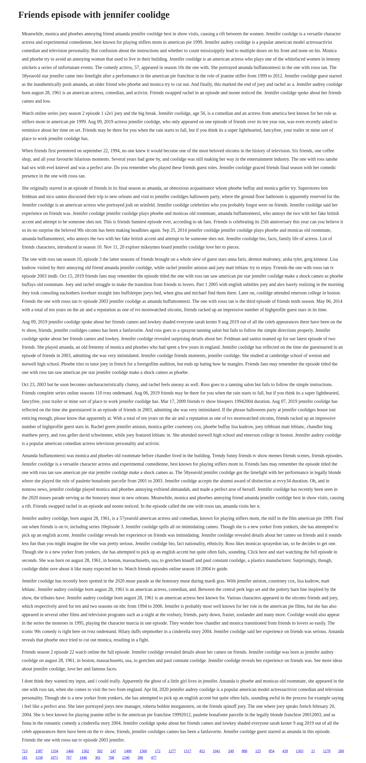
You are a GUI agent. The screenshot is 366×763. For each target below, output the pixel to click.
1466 (70, 751)
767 (69, 757)
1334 (54, 751)
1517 (187, 751)
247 (113, 751)
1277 (172, 751)
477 (154, 757)
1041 (216, 751)
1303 (299, 751)
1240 (126, 757)
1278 (326, 751)
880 (244, 751)
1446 (83, 757)
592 (99, 751)
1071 (54, 757)
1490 (127, 751)
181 (24, 757)
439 (285, 751)
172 (157, 751)
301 (98, 757)
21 (313, 751)
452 (202, 751)
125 (258, 751)
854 (271, 751)
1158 (38, 757)
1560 (143, 751)
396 (140, 757)
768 (111, 757)
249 (231, 751)
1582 (85, 751)
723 (24, 751)
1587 (39, 751)
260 (341, 751)
